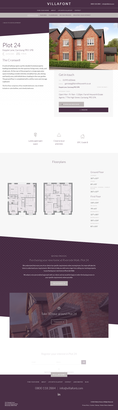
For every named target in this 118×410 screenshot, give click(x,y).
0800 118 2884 (96, 4)
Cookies (92, 405)
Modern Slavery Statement (106, 405)
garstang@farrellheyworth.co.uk (78, 83)
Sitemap (97, 405)
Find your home (43, 10)
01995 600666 (69, 80)
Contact (78, 10)
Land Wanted (78, 382)
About (53, 10)
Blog (87, 382)
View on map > (102, 87)
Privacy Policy (85, 405)
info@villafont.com (108, 4)
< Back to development (11, 22)
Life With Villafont (65, 10)
